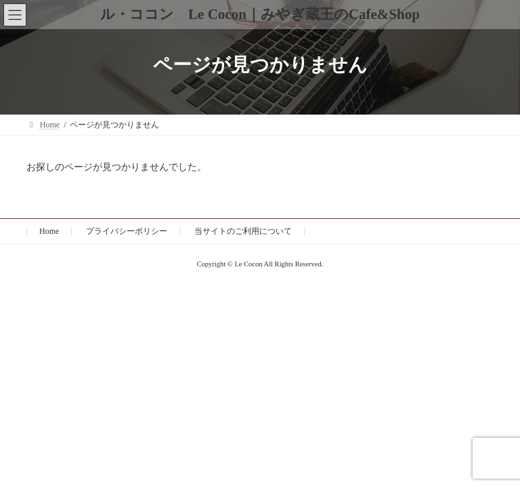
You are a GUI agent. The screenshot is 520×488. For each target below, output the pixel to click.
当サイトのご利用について (243, 231)
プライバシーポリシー (126, 231)
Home (49, 231)
